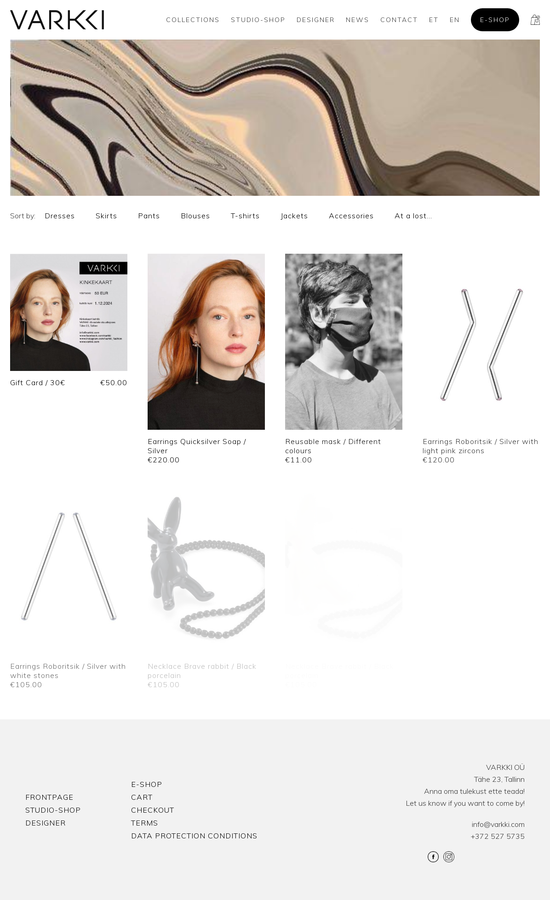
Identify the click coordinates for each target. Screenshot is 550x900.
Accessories (351, 215)
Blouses (195, 215)
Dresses (60, 215)
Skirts (106, 215)
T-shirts (245, 215)
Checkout (152, 810)
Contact (399, 20)
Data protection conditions (194, 835)
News (357, 20)
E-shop (495, 20)
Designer (316, 20)
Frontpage (49, 797)
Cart (142, 797)
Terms (144, 822)
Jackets (294, 215)
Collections (193, 20)
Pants (149, 215)
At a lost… (413, 215)
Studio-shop (258, 20)
